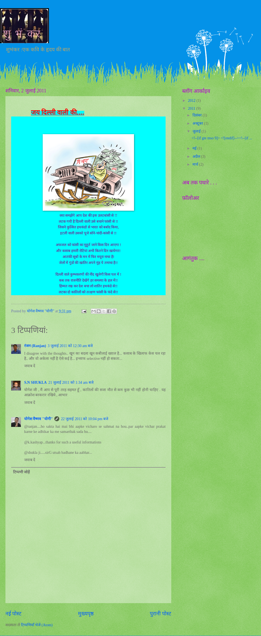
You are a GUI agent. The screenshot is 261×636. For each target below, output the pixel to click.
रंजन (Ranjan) (35, 346)
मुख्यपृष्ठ (86, 613)
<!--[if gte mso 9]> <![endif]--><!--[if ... (221, 138)
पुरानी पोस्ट (160, 613)
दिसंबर (197, 115)
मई (194, 148)
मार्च (195, 164)
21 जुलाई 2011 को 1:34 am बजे (71, 382)
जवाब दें (29, 366)
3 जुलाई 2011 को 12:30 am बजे (70, 346)
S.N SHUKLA (35, 382)
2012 (192, 101)
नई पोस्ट (13, 613)
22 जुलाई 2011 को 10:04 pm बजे (84, 419)
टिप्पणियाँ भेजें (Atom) (37, 625)
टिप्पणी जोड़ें (21, 472)
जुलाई (196, 131)
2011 (192, 108)
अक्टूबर (198, 123)
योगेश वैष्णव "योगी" (38, 419)
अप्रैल (196, 157)
